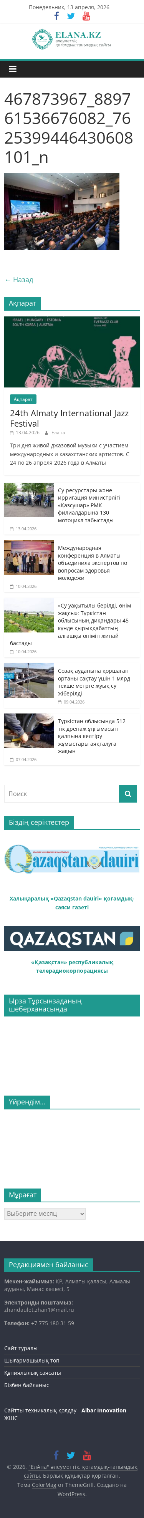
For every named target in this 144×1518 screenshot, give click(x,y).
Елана (58, 432)
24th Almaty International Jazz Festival (69, 418)
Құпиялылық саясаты (32, 1372)
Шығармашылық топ (32, 1360)
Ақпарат (23, 399)
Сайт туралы (21, 1348)
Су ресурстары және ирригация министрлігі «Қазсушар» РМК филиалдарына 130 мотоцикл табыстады (89, 505)
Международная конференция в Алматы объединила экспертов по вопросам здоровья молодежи (92, 562)
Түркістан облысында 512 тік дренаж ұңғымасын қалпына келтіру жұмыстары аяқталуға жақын (92, 736)
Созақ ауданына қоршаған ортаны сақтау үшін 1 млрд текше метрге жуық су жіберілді (94, 682)
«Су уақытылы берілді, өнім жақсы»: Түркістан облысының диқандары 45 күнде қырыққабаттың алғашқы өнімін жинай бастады (70, 624)
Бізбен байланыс (26, 1385)
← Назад (18, 279)
